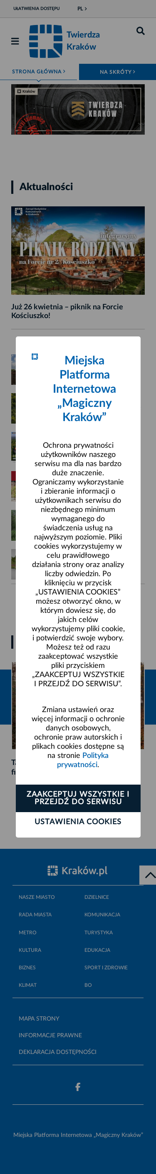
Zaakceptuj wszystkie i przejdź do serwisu (78, 798)
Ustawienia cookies (78, 822)
